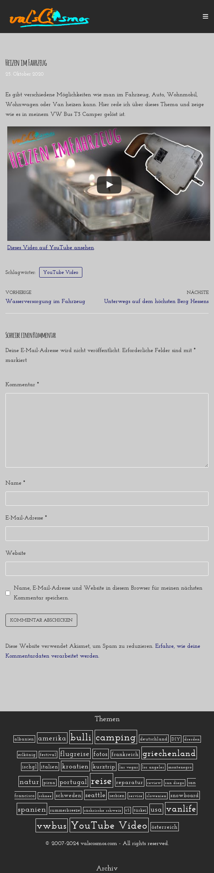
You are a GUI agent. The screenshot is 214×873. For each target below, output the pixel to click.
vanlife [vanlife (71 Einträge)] (181, 808)
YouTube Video (60, 272)
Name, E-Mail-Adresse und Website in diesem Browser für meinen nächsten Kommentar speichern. (108, 592)
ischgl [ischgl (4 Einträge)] (29, 767)
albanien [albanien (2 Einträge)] (24, 738)
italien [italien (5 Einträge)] (49, 766)
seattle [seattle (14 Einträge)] (95, 795)
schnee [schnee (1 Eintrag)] (45, 795)
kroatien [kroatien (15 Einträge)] (75, 766)
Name (15, 482)
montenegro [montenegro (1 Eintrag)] (180, 767)
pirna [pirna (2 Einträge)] (49, 782)
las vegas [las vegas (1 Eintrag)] (128, 767)
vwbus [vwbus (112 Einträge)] (52, 825)
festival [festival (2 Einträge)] (48, 754)
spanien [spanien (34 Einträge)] (32, 809)
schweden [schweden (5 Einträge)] (68, 795)
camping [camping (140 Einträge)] (116, 737)
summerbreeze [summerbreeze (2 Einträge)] (65, 810)
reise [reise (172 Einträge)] (101, 780)
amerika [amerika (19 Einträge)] (52, 737)
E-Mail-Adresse (26, 517)
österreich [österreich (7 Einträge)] (165, 826)
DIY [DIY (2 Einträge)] (176, 738)
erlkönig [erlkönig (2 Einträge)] (27, 754)
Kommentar (22, 384)
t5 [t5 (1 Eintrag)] (127, 810)
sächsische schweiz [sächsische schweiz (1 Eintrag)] (103, 810)
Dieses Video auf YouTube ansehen (50, 247)
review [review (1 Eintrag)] (154, 782)
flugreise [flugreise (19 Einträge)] (75, 753)
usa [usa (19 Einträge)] (156, 809)
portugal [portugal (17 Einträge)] (73, 781)
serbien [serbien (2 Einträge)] (117, 795)
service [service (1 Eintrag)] (136, 795)
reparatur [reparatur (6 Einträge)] (129, 782)
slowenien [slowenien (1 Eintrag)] (156, 795)
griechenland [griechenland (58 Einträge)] (169, 753)
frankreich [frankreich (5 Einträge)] (125, 754)
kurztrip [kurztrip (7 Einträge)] (104, 766)
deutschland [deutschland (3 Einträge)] (154, 738)
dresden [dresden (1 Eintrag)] (192, 739)
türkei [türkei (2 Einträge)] (140, 810)
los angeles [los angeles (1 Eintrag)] (153, 767)
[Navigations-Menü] (205, 16)
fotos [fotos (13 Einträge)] (101, 754)
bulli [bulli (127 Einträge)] (81, 737)
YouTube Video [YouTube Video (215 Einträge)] (109, 825)
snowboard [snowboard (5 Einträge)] (184, 795)
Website (15, 552)
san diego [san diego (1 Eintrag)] (174, 782)
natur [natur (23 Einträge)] (30, 781)
